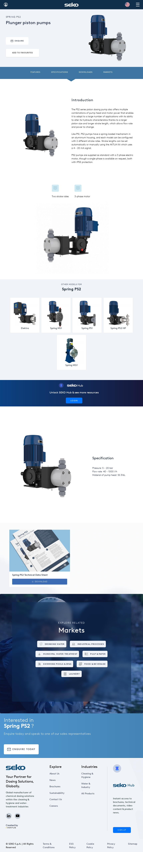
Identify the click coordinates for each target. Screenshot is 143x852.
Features (35, 72)
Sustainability (57, 793)
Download (39, 582)
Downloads (85, 72)
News (53, 780)
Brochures (55, 786)
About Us (54, 773)
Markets (107, 72)
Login (74, 400)
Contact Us (56, 799)
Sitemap (132, 843)
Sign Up (122, 830)
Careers (54, 805)
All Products (87, 793)
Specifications (59, 72)
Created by (12, 826)
